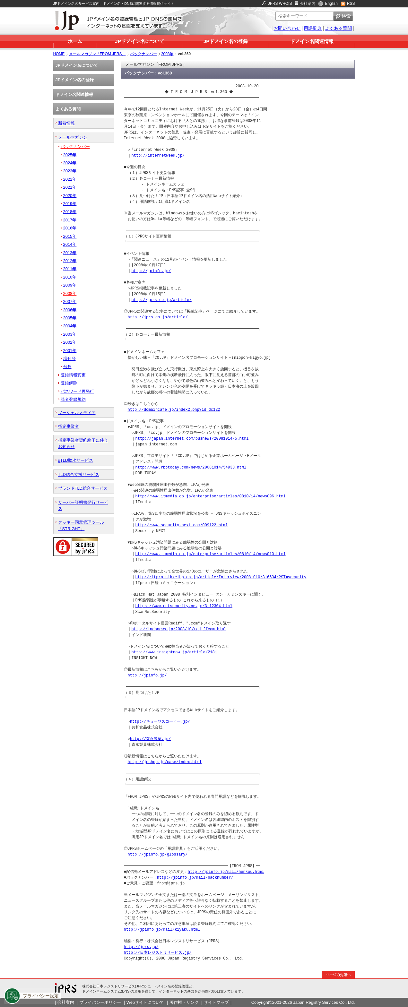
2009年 (70, 285)
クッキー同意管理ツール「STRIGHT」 (81, 525)
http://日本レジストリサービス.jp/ (158, 952)
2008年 (167, 54)
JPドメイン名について (139, 41)
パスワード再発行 (77, 391)
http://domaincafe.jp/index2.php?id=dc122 (174, 409)
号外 (67, 366)
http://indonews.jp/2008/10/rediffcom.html (179, 629)
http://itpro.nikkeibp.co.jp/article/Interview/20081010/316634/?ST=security (221, 577)
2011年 (70, 268)
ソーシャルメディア (77, 412)
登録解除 (69, 383)
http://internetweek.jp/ (158, 155)
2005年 (70, 317)
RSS (351, 3)
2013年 (70, 252)
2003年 (70, 334)
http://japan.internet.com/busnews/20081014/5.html (192, 438)
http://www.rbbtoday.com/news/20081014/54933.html (191, 467)
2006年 (70, 309)
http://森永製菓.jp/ (150, 739)
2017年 (70, 220)
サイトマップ (216, 1002)
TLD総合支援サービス (78, 474)
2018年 (70, 211)
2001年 (70, 350)
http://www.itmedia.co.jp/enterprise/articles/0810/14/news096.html (210, 496)
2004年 (70, 325)
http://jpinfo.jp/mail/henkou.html (226, 871)
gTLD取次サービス (75, 460)
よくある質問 (338, 28)
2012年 (70, 260)
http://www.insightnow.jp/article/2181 (174, 652)
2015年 (70, 236)
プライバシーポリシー (100, 1002)
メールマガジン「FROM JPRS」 (97, 54)
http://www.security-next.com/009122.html (181, 525)
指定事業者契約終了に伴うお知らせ (83, 443)
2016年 (70, 228)
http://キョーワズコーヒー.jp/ (160, 721)
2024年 (70, 162)
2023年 (70, 170)
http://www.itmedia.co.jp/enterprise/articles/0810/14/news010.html (210, 554)
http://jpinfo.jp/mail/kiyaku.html (162, 929)
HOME (59, 54)
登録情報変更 (73, 375)
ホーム (75, 41)
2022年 (70, 179)
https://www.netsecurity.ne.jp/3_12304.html (183, 606)
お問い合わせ (286, 28)
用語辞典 (313, 28)
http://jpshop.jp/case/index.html (165, 762)
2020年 (70, 195)
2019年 (70, 203)
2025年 (70, 154)
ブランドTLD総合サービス (83, 488)
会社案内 (307, 3)
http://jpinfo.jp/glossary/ (158, 854)
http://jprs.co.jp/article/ (162, 300)
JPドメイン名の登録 (226, 41)
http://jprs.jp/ (141, 947)
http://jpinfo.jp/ (151, 271)
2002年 (70, 342)
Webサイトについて (145, 1002)
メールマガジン (72, 137)
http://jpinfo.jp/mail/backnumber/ (195, 877)
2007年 (70, 301)
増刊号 (69, 358)
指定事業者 (68, 426)
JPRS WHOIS (280, 3)
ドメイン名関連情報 (312, 41)
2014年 (70, 244)
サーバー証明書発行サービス (83, 505)
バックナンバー (143, 54)
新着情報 (66, 123)
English (331, 3)
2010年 (70, 277)
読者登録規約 (73, 399)
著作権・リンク (184, 1002)
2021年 (70, 187)
